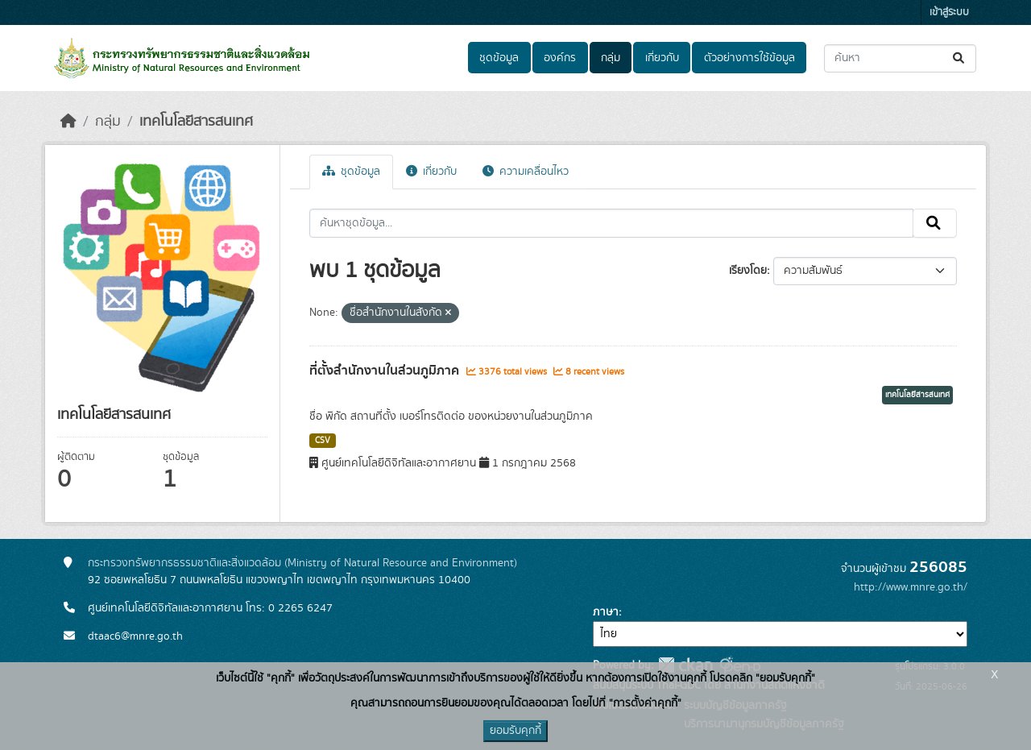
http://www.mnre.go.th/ (910, 587)
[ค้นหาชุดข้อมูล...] (900, 58)
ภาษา (606, 612)
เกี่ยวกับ (662, 58)
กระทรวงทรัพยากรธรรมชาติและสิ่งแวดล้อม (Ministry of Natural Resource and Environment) (302, 563)
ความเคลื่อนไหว (525, 172)
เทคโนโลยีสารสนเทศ (196, 121)
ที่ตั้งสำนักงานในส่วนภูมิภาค (385, 370)
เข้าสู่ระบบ (949, 12)
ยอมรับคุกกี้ (515, 731)
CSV (322, 440)
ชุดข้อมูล (499, 58)
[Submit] (959, 58)
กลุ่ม (610, 58)
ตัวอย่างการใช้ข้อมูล (749, 58)
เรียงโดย (748, 271)
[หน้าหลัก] (68, 121)
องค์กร (560, 58)
